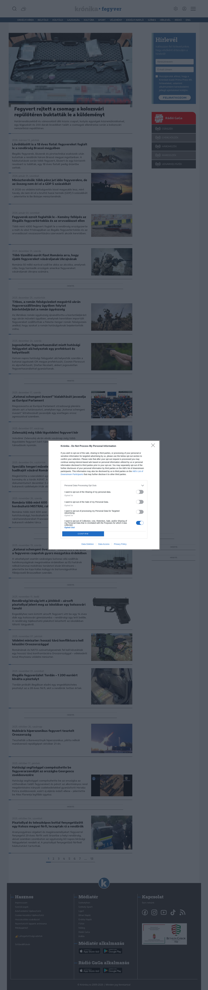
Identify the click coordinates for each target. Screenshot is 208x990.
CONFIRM (83, 534)
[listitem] (104, 485)
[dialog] (104, 495)
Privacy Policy (120, 544)
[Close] (154, 446)
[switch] (140, 492)
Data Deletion (87, 544)
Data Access (103, 544)
